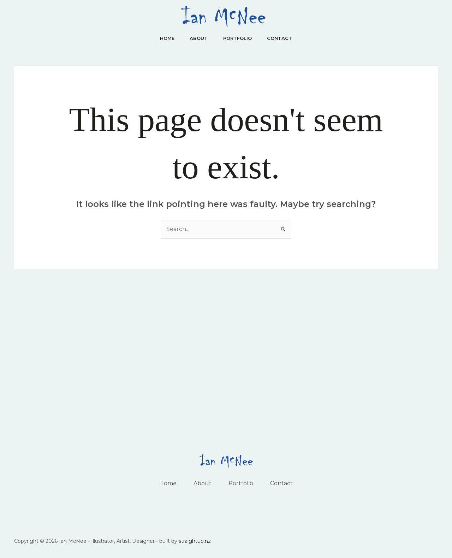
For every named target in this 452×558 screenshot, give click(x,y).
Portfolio (238, 38)
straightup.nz (195, 541)
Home (164, 38)
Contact (282, 38)
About (198, 38)
